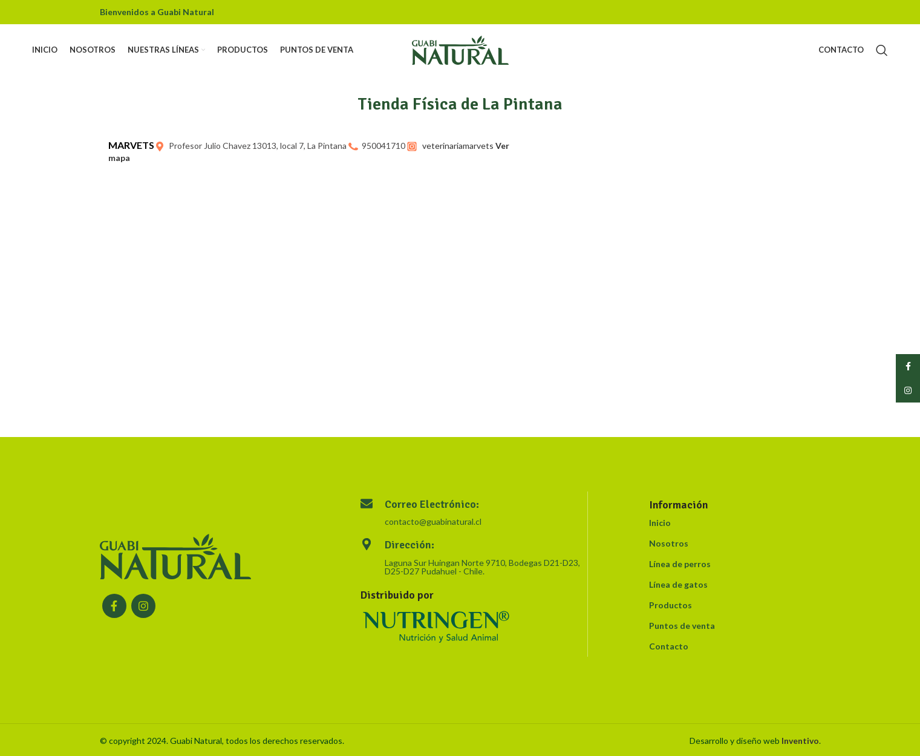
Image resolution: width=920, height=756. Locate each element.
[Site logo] (460, 50)
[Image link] (175, 555)
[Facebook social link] (114, 606)
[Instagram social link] (143, 606)
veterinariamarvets (458, 145)
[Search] (882, 51)
